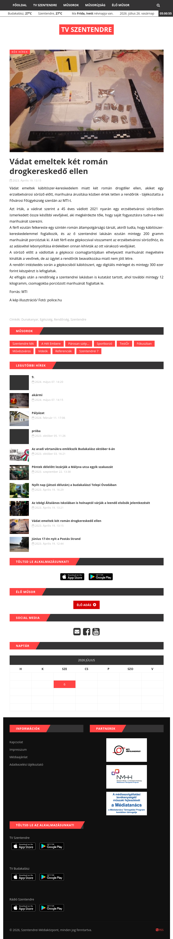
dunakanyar (29, 319)
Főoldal (20, 5)
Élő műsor (120, 5)
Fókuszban (144, 344)
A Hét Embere (51, 344)
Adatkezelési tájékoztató (26, 764)
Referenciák (63, 351)
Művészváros (22, 351)
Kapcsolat (16, 742)
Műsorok (71, 5)
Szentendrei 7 (88, 351)
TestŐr (124, 344)
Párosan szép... (78, 344)
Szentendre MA (23, 344)
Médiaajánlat (19, 757)
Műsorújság (95, 5)
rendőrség (61, 319)
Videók (43, 351)
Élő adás (86, 605)
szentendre (78, 319)
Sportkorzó (104, 344)
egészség (46, 319)
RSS (160, 930)
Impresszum (18, 749)
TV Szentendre (45, 5)
